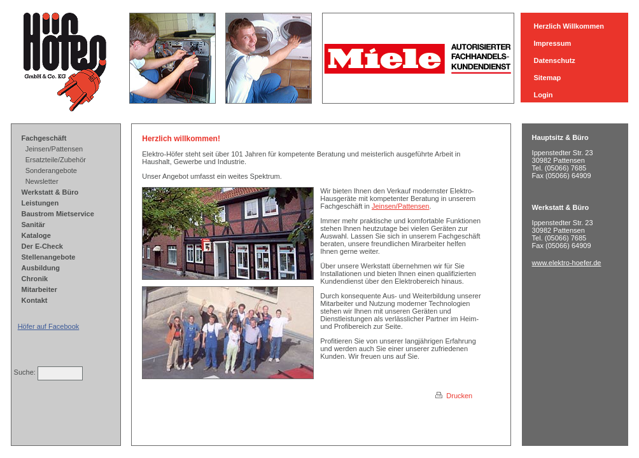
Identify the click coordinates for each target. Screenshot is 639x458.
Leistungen (40, 203)
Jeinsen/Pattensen (54, 149)
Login (542, 95)
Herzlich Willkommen (568, 26)
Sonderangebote (51, 170)
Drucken (453, 395)
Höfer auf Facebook (49, 326)
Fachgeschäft (44, 138)
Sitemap (547, 77)
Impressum (552, 43)
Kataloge (36, 235)
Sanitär (33, 224)
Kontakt (35, 300)
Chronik (35, 278)
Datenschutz (554, 60)
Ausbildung (41, 268)
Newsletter (42, 181)
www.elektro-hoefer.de (566, 263)
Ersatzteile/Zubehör (55, 159)
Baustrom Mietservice (58, 214)
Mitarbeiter (39, 289)
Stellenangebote (49, 257)
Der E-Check (42, 246)
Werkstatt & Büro (50, 192)
